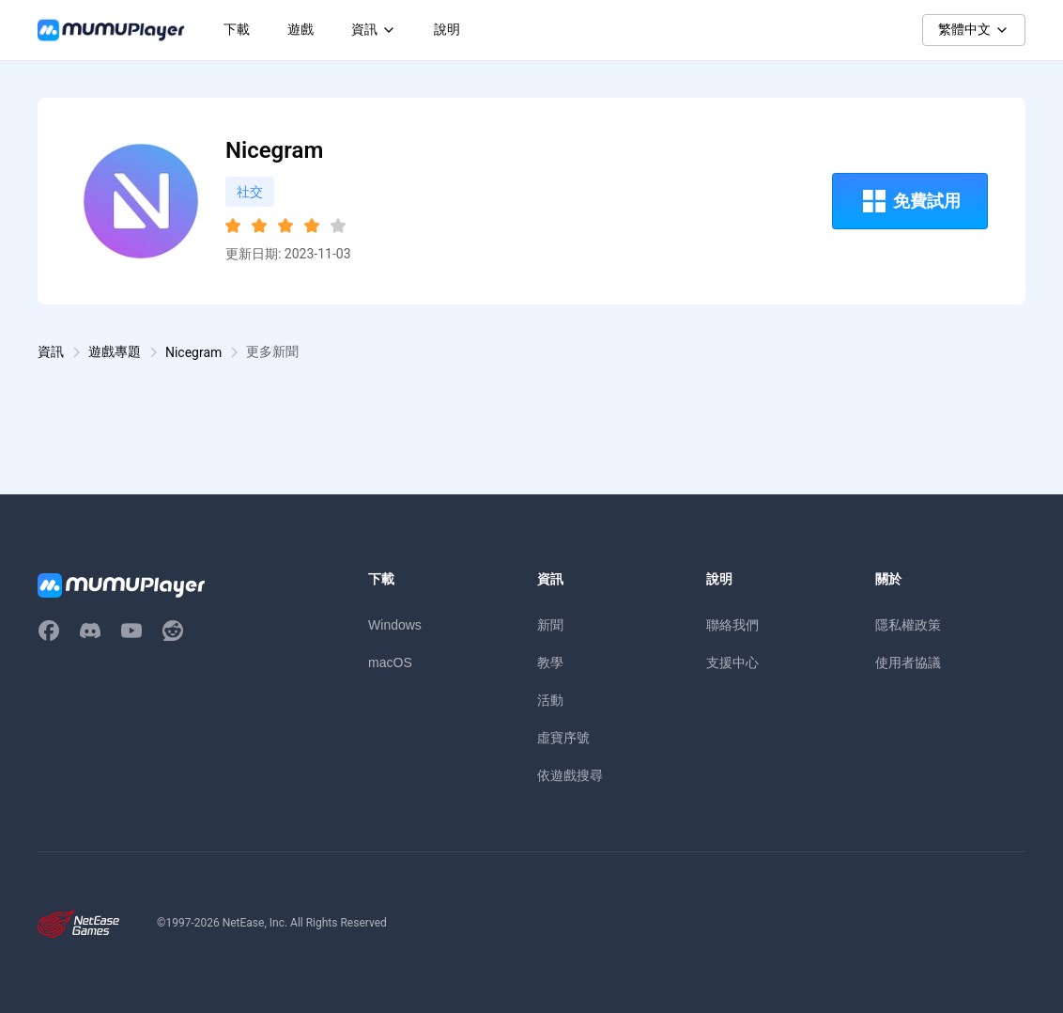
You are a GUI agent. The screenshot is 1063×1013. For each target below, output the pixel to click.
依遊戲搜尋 (570, 775)
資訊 (51, 351)
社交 (250, 191)
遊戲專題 (114, 351)
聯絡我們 (732, 624)
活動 (550, 700)
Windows (395, 624)
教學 (550, 662)
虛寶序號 (563, 737)
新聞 (550, 624)
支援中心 (732, 662)
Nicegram (193, 352)
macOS (390, 662)
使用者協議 (908, 662)
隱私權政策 (908, 624)
